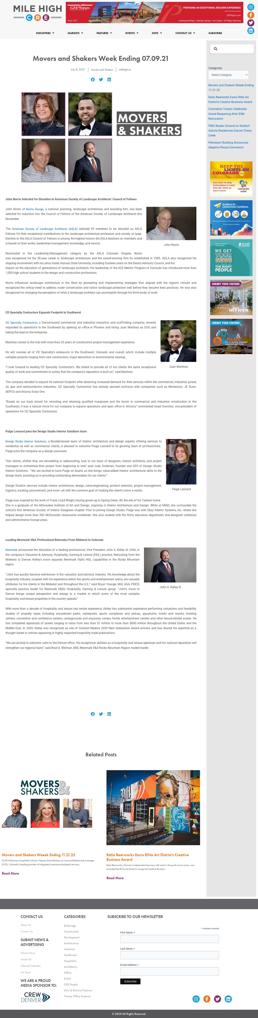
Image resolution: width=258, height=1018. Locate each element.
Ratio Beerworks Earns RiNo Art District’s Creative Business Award (147, 857)
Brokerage (70, 926)
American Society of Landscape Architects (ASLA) (45, 229)
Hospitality (70, 961)
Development (71, 937)
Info (157, 33)
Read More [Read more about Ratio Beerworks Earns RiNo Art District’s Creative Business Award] (115, 878)
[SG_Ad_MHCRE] (231, 257)
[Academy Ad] (231, 217)
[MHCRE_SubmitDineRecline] (231, 336)
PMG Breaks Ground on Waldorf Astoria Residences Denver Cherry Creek (230, 130)
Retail (67, 978)
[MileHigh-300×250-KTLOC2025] (231, 179)
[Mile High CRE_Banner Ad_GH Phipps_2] (154, 12)
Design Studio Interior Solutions (27, 441)
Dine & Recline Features (78, 990)
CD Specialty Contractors (22, 322)
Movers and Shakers (101, 70)
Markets (75, 33)
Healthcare (70, 955)
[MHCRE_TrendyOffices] (231, 297)
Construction (71, 931)
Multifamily (70, 967)
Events (131, 33)
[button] (93, 80)
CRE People (71, 984)
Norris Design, (35, 209)
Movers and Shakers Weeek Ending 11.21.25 (38, 854)
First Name (127, 932)
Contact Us (185, 33)
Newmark (12, 550)
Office (67, 973)
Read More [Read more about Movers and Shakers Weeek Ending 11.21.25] (10, 873)
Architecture (71, 943)
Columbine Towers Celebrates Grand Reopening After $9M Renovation (227, 113)
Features (104, 33)
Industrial (69, 949)
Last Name (127, 949)
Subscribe (215, 33)
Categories (215, 68)
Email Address (129, 965)
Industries (45, 33)
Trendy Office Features (77, 996)
